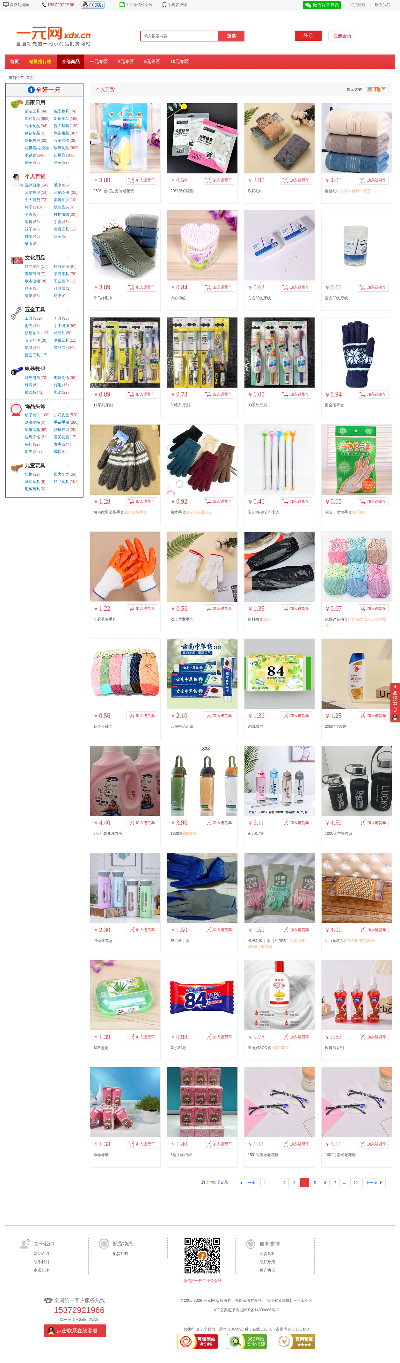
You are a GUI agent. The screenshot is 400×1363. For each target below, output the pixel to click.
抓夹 (29, 451)
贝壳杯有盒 (103, 940)
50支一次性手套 (345, 512)
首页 (14, 61)
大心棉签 (178, 298)
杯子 (29, 207)
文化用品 (35, 257)
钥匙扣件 (32, 333)
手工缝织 (61, 326)
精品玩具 (61, 481)
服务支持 (269, 1244)
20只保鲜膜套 (182, 191)
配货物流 (123, 1244)
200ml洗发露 (336, 726)
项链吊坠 (32, 429)
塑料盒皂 (101, 1048)
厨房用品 (61, 118)
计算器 (59, 288)
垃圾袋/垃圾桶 (37, 148)
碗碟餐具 (61, 111)
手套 (58, 222)
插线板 (30, 392)
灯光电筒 (32, 377)
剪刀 (29, 326)
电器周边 (61, 377)
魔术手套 (192, 512)
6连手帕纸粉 (181, 1155)
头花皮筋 (61, 415)
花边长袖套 (103, 726)
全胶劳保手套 (104, 619)
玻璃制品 (61, 148)
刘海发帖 (32, 422)
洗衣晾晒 (61, 126)
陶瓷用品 (61, 133)
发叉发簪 (61, 437)
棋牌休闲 (61, 266)
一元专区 (99, 61)
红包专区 (32, 266)
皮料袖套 (259, 619)
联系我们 (382, 5)
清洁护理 (32, 192)
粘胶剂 (59, 333)
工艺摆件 (61, 281)
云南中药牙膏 (182, 726)
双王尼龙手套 (182, 619)
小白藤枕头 (350, 940)
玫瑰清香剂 (334, 1048)
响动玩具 (32, 481)
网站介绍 (41, 1253)
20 (356, 1182)
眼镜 (29, 222)
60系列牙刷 (180, 405)
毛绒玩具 (32, 489)
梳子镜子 (32, 415)
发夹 (58, 444)
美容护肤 (61, 200)
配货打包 (120, 1253)
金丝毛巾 (348, 191)
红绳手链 (32, 437)
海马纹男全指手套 (120, 512)
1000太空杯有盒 (339, 833)
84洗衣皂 (255, 726)
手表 (29, 214)
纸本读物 (32, 281)
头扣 (29, 444)
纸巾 (29, 244)
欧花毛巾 (255, 191)
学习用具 (61, 274)
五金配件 (32, 340)
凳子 (58, 162)
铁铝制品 (32, 133)
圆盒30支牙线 (336, 298)
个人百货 (35, 176)
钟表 (29, 385)
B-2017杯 (256, 833)
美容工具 (61, 229)
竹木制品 (32, 126)
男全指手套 (334, 405)
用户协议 (267, 1270)
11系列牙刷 (103, 405)
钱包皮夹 (61, 207)
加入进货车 (141, 180)
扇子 (58, 236)
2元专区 (126, 61)
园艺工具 (32, 355)
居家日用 (35, 102)
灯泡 (58, 385)
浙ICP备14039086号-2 (259, 1310)
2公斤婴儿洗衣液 (107, 833)
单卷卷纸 (101, 1155)
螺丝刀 (59, 348)
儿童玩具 (35, 465)
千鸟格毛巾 (103, 298)
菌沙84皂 (178, 1048)
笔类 (29, 296)
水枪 (29, 474)
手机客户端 (177, 5)
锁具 (29, 348)
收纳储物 (61, 140)
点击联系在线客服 (77, 1330)
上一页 (250, 1182)
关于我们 (43, 1244)
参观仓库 (41, 1270)
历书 (58, 296)
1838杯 (184, 833)
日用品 (59, 155)
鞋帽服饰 (61, 214)
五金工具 (35, 309)
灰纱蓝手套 (180, 940)
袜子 (29, 229)
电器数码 (35, 369)
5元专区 (152, 61)
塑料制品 (32, 118)
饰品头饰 (35, 406)
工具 (29, 318)
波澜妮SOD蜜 (268, 1048)
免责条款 (267, 1253)
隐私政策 (267, 1262)
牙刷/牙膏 (62, 192)
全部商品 (71, 61)
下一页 (371, 1182)
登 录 (308, 35)
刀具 (58, 318)
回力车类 (61, 474)
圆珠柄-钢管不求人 (264, 512)
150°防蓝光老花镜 (263, 1155)
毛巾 (58, 185)
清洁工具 (32, 111)
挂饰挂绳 (61, 429)
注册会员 (342, 35)
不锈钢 (30, 155)
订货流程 (358, 5)
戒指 (58, 451)
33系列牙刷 (257, 405)
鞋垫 (29, 236)
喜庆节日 (32, 274)
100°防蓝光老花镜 (340, 1155)
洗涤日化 (32, 185)
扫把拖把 (32, 140)
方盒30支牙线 (259, 298)
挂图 (29, 288)
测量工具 (61, 340)
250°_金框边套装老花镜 (113, 191)
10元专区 (180, 61)
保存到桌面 (19, 5)
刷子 (29, 162)
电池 (58, 392)
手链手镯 (61, 422)
